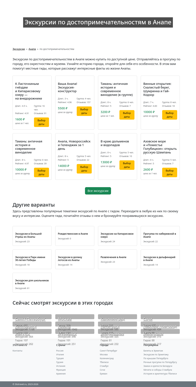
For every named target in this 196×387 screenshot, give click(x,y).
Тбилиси (104, 362)
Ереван (103, 373)
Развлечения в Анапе (113, 257)
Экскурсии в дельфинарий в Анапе (159, 258)
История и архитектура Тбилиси (160, 373)
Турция (60, 358)
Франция (61, 369)
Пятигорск (109, 326)
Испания (60, 365)
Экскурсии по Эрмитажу (155, 354)
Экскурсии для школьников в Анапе (32, 282)
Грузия (59, 362)
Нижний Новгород (160, 326)
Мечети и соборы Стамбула (157, 369)
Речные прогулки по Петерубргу (160, 362)
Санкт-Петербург (30, 318)
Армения (61, 373)
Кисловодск (25, 326)
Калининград (112, 318)
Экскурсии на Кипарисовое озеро (117, 235)
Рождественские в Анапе (73, 233)
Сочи (147, 318)
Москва (64, 318)
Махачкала (153, 333)
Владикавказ (112, 333)
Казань (64, 326)
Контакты (17, 350)
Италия (60, 354)
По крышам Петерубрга (155, 358)
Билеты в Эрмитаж (153, 350)
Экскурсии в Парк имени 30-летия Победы (30, 258)
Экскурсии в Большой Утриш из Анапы (28, 235)
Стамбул (104, 365)
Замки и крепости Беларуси (157, 365)
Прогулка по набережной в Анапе (159, 235)
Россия (59, 350)
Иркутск (22, 333)
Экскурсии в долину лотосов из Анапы (70, 258)
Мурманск (67, 333)
